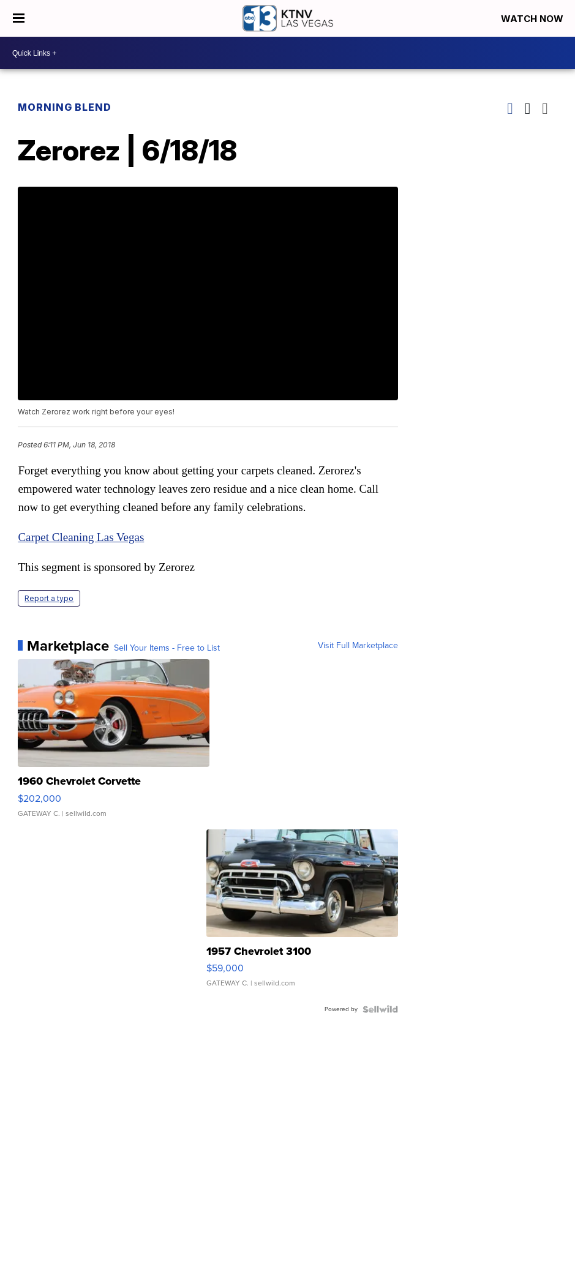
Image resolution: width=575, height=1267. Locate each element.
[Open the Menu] (18, 18)
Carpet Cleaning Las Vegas (81, 537)
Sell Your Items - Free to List (167, 648)
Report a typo (48, 598)
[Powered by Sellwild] (380, 1009)
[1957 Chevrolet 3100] (301, 914)
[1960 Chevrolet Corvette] (113, 744)
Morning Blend (64, 107)
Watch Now (533, 18)
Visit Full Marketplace (358, 645)
